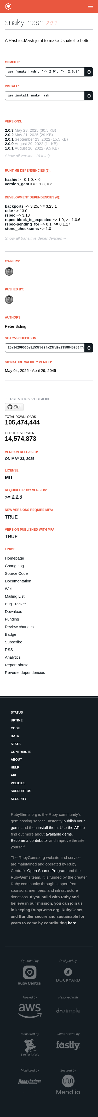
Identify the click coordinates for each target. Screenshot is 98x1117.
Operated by (31, 962)
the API (74, 827)
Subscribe (13, 642)
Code (15, 728)
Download (13, 611)
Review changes (19, 626)
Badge (10, 634)
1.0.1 (9, 148)
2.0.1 (9, 139)
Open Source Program (46, 870)
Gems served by (68, 1034)
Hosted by (32, 997)
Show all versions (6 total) (27, 155)
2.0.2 (9, 134)
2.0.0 (9, 143)
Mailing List (15, 596)
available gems (59, 834)
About (16, 759)
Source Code (16, 573)
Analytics (13, 657)
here (72, 923)
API (13, 775)
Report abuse (16, 665)
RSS (9, 649)
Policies (18, 783)
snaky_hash (24, 22)
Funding (12, 619)
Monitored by (31, 1034)
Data (15, 736)
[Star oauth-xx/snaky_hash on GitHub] (14, 407)
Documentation (18, 581)
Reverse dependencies (25, 672)
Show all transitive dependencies (33, 238)
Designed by (69, 961)
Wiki (8, 588)
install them (48, 827)
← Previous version (27, 399)
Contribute (21, 752)
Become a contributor (29, 840)
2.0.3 (9, 130)
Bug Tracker (15, 604)
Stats (16, 744)
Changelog (14, 565)
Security (19, 799)
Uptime (16, 720)
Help (15, 767)
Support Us (21, 791)
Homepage (14, 558)
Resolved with (69, 997)
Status (17, 712)
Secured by (70, 1070)
